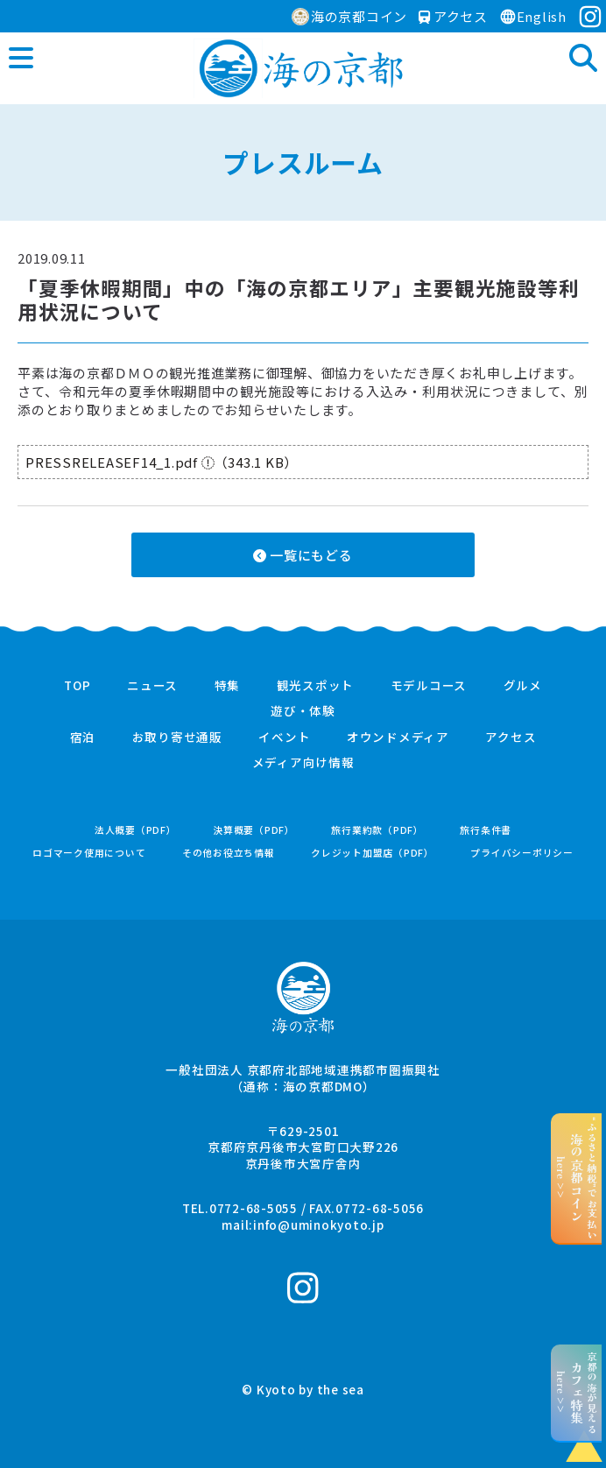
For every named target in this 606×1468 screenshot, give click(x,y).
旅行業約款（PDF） (377, 830)
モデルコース (429, 686)
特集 (228, 686)
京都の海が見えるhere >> (576, 1393)
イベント (284, 737)
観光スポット (316, 686)
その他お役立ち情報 (228, 853)
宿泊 (83, 737)
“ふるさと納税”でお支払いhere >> (576, 1178)
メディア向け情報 (303, 763)
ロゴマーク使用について (88, 853)
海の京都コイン (349, 16)
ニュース (152, 686)
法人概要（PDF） (136, 830)
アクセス (453, 16)
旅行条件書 (485, 830)
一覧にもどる (302, 555)
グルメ (523, 686)
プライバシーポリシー (522, 853)
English (533, 16)
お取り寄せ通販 (177, 737)
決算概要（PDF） (254, 830)
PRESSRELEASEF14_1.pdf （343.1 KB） (161, 462)
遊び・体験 (303, 711)
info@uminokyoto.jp (318, 1224)
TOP (77, 686)
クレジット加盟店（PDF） (372, 853)
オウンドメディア (398, 737)
